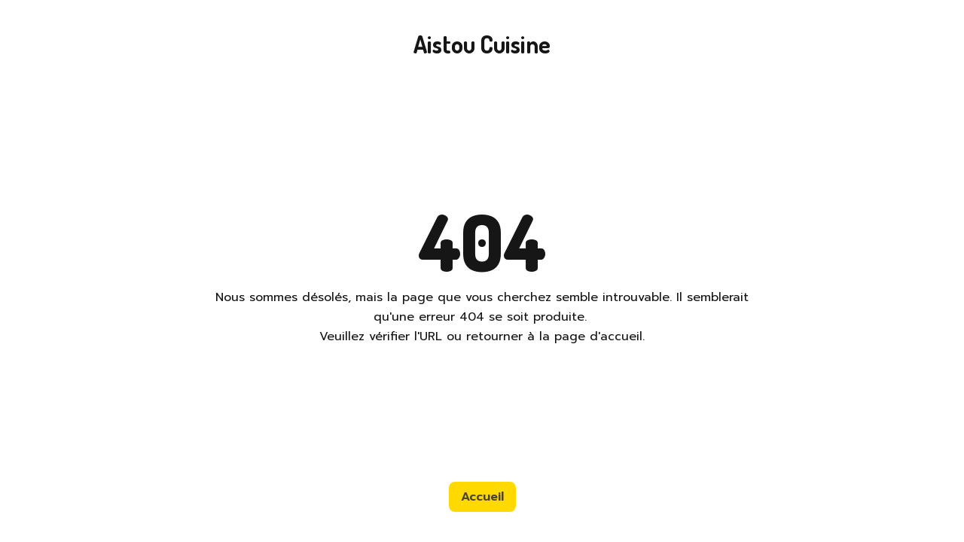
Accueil (482, 497)
